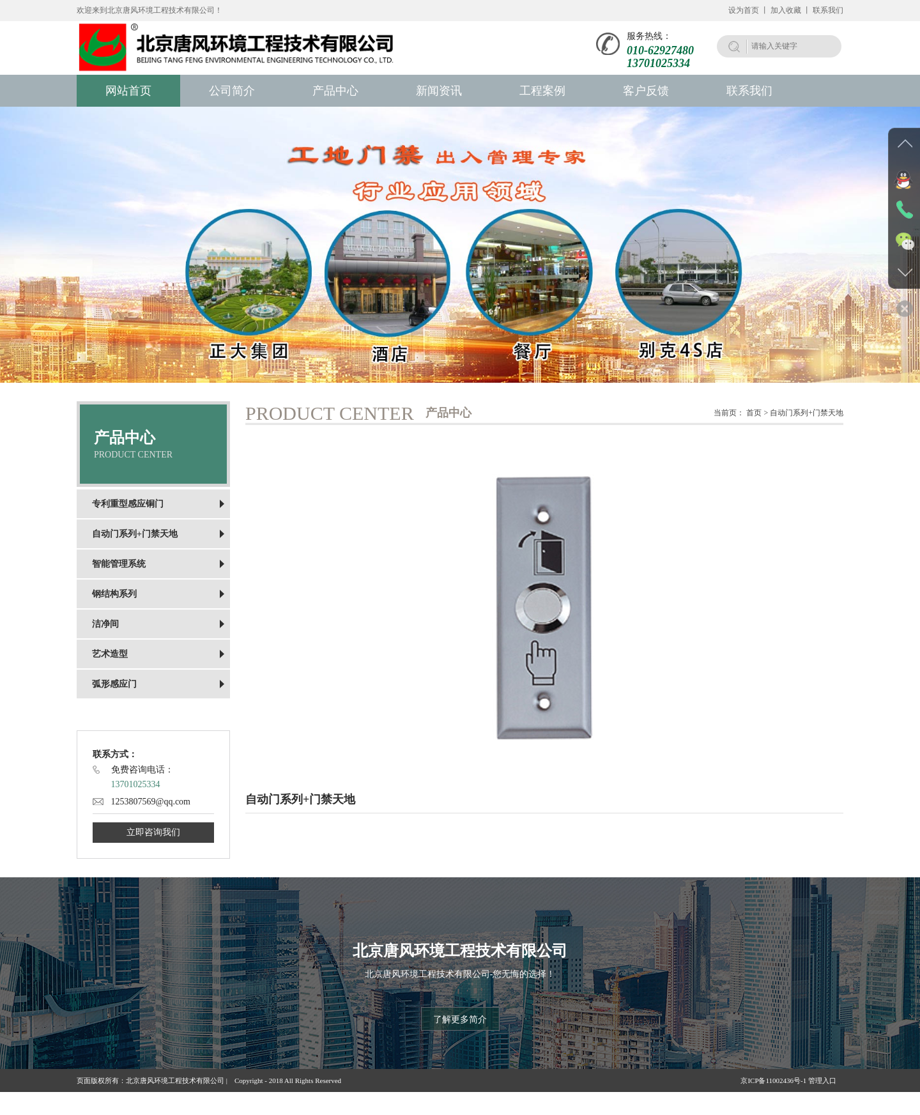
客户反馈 (646, 90)
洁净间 (105, 624)
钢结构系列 (114, 594)
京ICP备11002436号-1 (773, 1080)
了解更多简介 (460, 1019)
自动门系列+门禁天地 (135, 534)
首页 (754, 412)
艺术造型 (110, 654)
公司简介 (232, 90)
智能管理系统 (119, 564)
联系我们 (828, 10)
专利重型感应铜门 (128, 504)
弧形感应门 (114, 684)
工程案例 (542, 90)
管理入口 (825, 1080)
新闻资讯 (439, 90)
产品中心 (335, 90)
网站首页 (128, 90)
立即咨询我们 (153, 832)
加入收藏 (785, 10)
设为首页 (743, 10)
